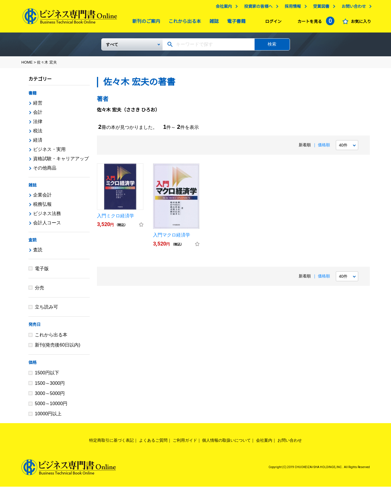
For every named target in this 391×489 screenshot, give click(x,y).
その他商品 (44, 170)
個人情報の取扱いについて (226, 442)
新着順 (305, 147)
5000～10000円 (51, 405)
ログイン (272, 23)
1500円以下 (47, 375)
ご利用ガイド (185, 442)
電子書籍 (235, 22)
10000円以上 (48, 416)
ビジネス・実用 (49, 151)
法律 (37, 123)
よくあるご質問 (153, 442)
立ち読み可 (46, 309)
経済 (37, 142)
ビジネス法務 (47, 215)
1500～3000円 (50, 385)
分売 (39, 290)
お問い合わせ (352, 8)
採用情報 (291, 8)
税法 (37, 133)
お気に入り (359, 23)
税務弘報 (42, 206)
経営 (37, 105)
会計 (37, 114)
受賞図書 (320, 8)
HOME (27, 64)
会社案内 (222, 8)
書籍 (32, 95)
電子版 (42, 270)
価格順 (324, 147)
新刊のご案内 (145, 22)
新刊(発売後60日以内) (57, 347)
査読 (32, 242)
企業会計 (42, 197)
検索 (272, 46)
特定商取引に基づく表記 (111, 442)
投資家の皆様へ (257, 8)
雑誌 (212, 22)
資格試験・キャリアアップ (61, 160)
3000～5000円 (50, 395)
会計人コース (47, 225)
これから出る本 (183, 22)
